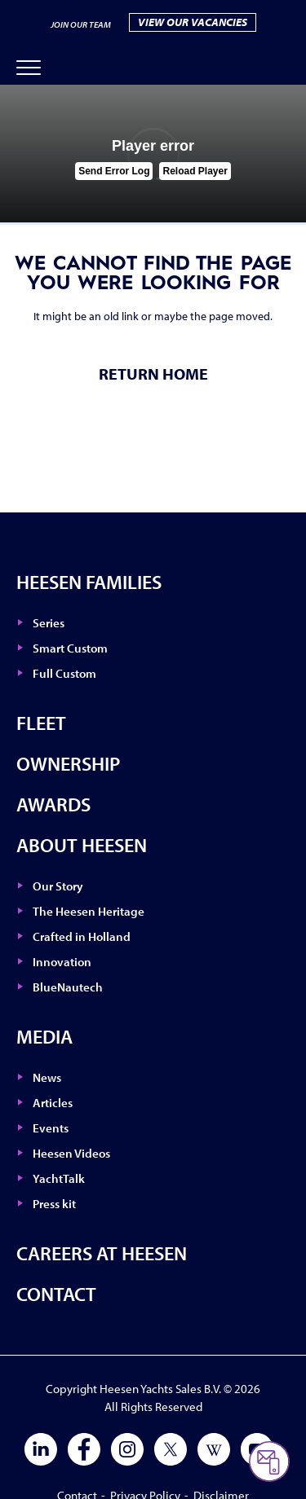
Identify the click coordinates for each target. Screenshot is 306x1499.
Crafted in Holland (82, 936)
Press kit (54, 1203)
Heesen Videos (71, 1153)
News (47, 1077)
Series (48, 623)
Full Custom (64, 673)
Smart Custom (70, 648)
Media (44, 1036)
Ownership (68, 763)
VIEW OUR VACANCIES (192, 22)
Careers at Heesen (101, 1253)
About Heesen (81, 845)
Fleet (41, 722)
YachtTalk (59, 1178)
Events (51, 1128)
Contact (56, 1293)
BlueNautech (68, 987)
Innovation (62, 961)
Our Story (58, 886)
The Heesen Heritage (88, 911)
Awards (53, 804)
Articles (53, 1102)
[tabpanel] (153, 153)
